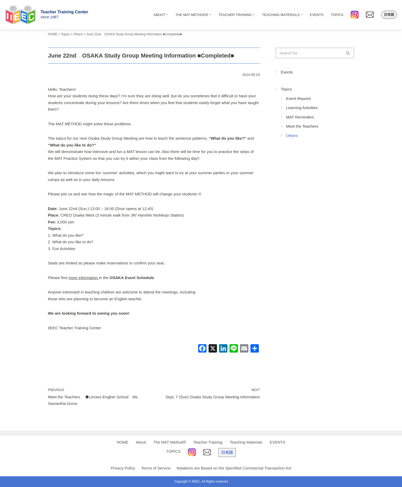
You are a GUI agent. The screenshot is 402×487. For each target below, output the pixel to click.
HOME (122, 442)
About (141, 442)
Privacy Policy (123, 468)
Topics (286, 89)
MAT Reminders (300, 117)
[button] (167, 14)
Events (287, 72)
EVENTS (316, 15)
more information (83, 277)
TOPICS (337, 15)
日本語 (389, 14)
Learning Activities (302, 107)
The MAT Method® (169, 442)
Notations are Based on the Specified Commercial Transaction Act (233, 468)
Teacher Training (207, 442)
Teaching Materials (246, 442)
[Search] (309, 53)
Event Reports (298, 98)
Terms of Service (156, 468)
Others (292, 135)
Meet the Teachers (302, 126)
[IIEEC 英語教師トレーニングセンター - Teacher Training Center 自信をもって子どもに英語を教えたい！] (22, 15)
